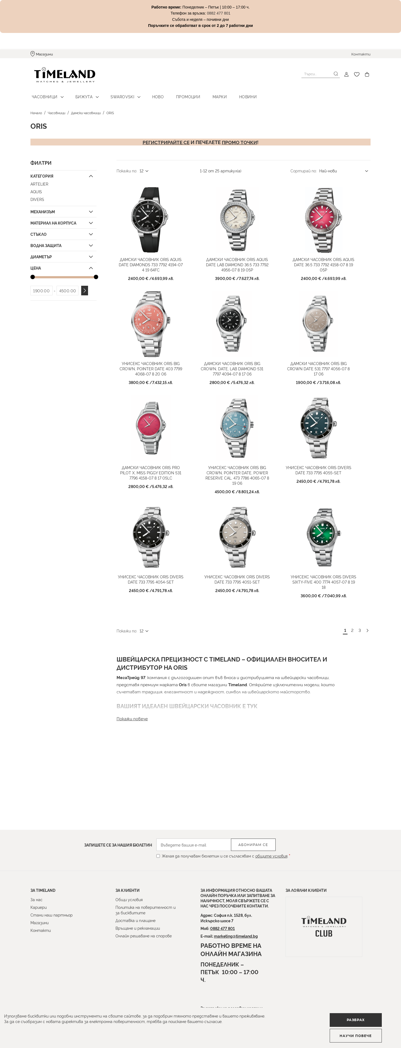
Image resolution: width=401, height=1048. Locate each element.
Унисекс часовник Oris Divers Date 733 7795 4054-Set (156, 620)
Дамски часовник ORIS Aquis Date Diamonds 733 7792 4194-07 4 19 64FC (156, 271)
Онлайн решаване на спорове (143, 935)
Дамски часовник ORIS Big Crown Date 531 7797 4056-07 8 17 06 (324, 387)
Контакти (361, 53)
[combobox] (320, 74)
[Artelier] (62, 180)
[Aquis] (62, 188)
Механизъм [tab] (42, 208)
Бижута (80, 93)
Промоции (177, 93)
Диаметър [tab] (41, 253)
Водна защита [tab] (45, 242)
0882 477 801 (222, 928)
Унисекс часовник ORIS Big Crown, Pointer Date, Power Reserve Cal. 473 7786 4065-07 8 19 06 (243, 506)
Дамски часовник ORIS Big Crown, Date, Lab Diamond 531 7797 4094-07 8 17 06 (238, 390)
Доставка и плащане (135, 920)
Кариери (38, 907)
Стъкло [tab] (38, 230)
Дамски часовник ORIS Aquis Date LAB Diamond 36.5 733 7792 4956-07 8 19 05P (243, 274)
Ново (150, 93)
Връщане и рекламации (137, 928)
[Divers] (62, 196)
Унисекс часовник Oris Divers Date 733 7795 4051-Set (243, 620)
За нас (36, 899)
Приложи (84, 287)
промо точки (240, 138)
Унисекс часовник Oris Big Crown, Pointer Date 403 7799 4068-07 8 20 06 (157, 387)
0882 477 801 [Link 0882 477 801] (218, 13)
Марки (206, 93)
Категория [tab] (41, 172)
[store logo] (61, 74)
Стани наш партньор (51, 914)
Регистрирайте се (165, 138)
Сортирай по (303, 167)
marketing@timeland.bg (236, 935)
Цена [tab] (35, 264)
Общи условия (129, 899)
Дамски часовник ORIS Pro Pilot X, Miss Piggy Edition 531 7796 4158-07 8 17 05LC (157, 506)
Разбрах (298, 1033)
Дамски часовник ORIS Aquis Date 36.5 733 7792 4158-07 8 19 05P (329, 271)
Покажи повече (132, 753)
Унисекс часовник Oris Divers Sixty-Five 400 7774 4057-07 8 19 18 (329, 620)
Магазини (44, 53)
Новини (232, 93)
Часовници (43, 93)
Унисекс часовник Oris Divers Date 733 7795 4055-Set (324, 503)
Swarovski (117, 93)
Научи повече (366, 1033)
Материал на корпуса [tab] (53, 219)
